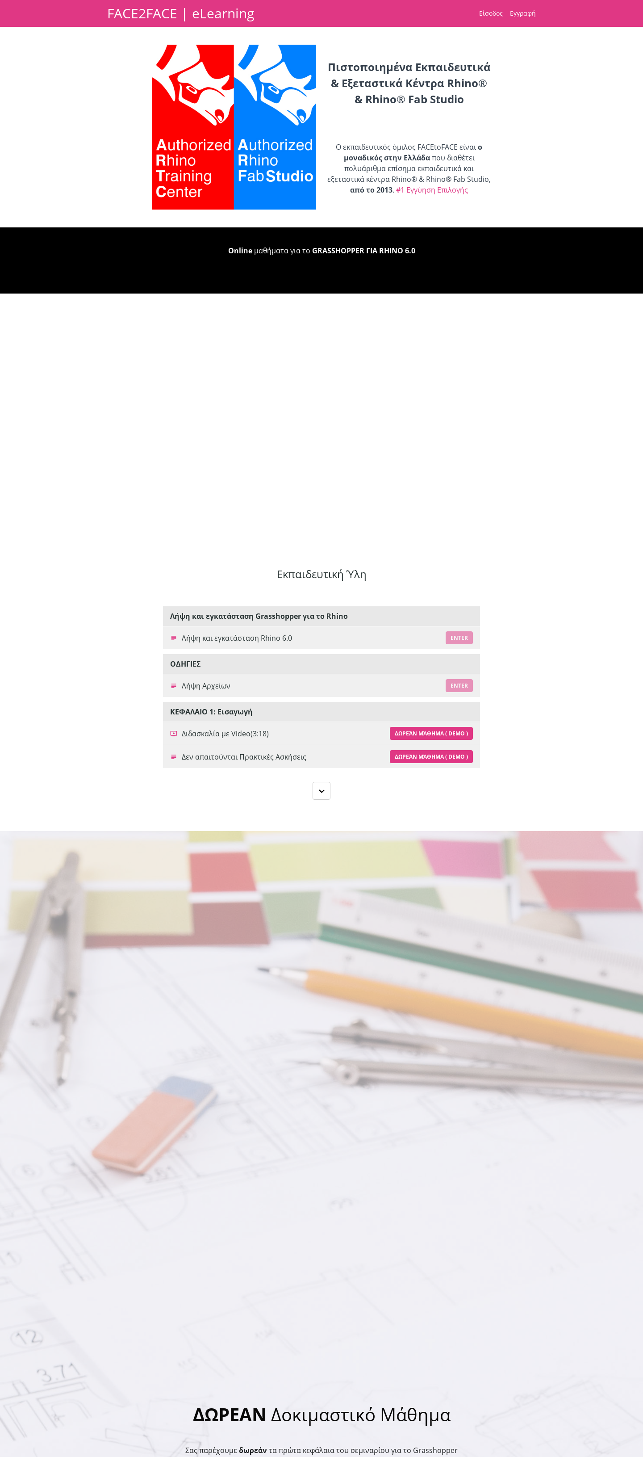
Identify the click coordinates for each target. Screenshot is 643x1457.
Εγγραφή (523, 13)
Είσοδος (491, 13)
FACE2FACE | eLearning (180, 13)
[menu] (504, 13)
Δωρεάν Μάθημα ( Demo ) (431, 733)
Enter (459, 638)
